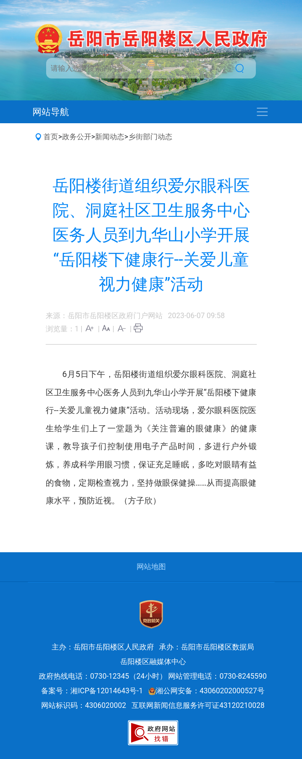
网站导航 (50, 111)
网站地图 (151, 566)
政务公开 (76, 136)
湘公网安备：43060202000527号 (206, 690)
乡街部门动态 (150, 136)
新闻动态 (109, 136)
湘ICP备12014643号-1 (106, 690)
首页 (50, 136)
